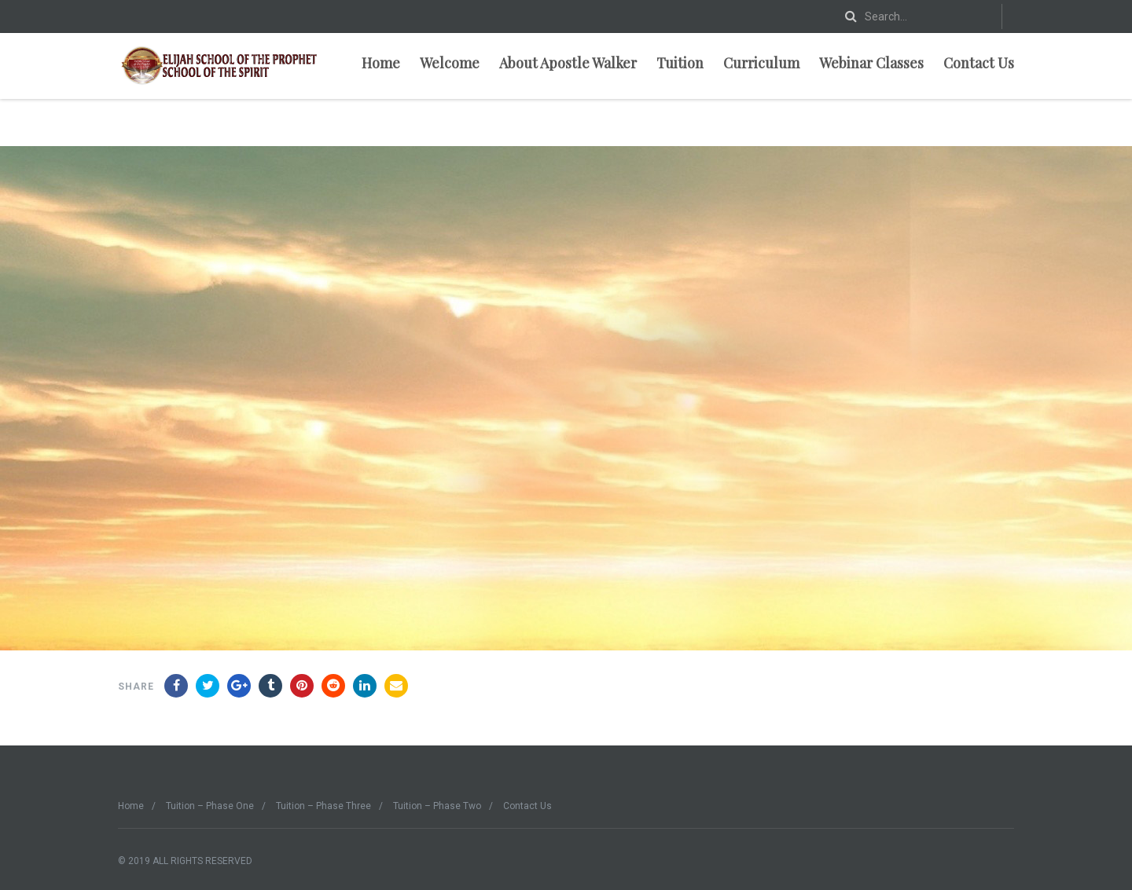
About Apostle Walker (568, 62)
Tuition (680, 62)
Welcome (450, 62)
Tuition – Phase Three (323, 805)
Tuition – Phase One (210, 805)
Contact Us (978, 62)
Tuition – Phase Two (437, 805)
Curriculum (761, 62)
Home (381, 62)
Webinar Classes (871, 62)
